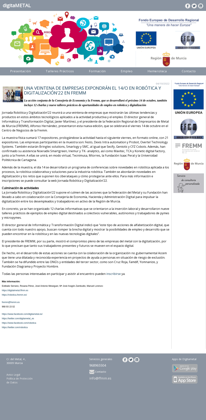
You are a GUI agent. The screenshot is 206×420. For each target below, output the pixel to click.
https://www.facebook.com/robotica (19, 323)
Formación (97, 71)
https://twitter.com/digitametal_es (18, 318)
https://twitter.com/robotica (15, 327)
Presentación (20, 71)
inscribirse (113, 274)
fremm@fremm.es (11, 302)
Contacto (189, 71)
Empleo (127, 71)
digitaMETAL (17, 5)
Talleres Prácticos (60, 71)
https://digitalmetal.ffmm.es (15, 290)
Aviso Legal (13, 374)
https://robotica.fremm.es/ (14, 295)
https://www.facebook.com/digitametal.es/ (22, 314)
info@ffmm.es (100, 378)
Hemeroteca (157, 71)
